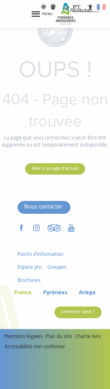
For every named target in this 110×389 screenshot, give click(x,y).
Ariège (87, 292)
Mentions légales (23, 336)
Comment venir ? (78, 312)
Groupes (57, 267)
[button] (81, 11)
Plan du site (59, 336)
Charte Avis (88, 336)
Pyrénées (55, 292)
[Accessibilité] (90, 7)
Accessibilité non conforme (34, 347)
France (22, 292)
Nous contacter (43, 207)
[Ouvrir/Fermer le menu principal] (42, 14)
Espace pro (30, 267)
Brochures (29, 280)
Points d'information (40, 254)
